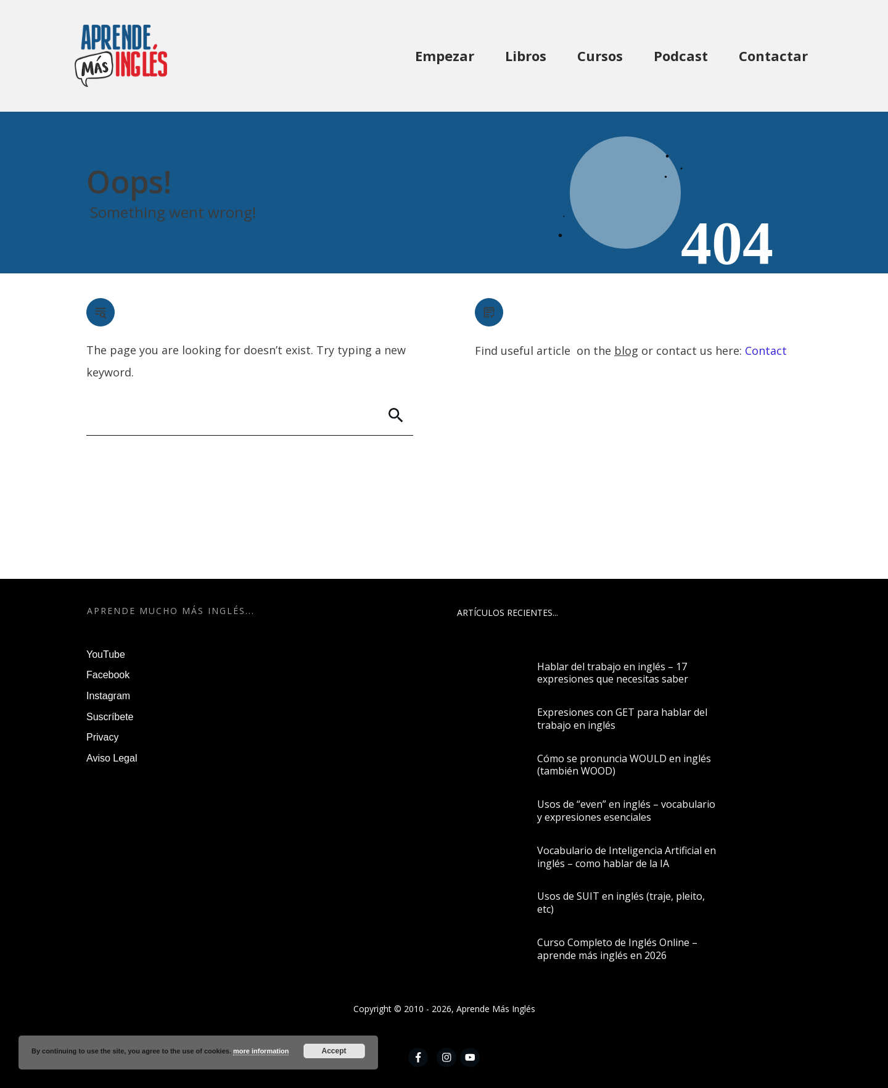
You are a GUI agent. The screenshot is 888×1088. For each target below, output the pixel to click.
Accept (334, 1051)
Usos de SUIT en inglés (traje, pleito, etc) (621, 902)
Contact (766, 350)
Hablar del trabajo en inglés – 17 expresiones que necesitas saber (612, 673)
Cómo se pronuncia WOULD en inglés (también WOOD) (624, 765)
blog (626, 350)
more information (261, 1051)
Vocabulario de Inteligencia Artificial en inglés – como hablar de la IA (626, 857)
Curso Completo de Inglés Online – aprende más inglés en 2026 (617, 949)
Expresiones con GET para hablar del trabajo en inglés (622, 718)
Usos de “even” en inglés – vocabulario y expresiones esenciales (626, 810)
